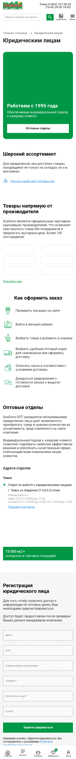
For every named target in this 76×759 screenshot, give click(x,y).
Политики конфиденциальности (27, 743)
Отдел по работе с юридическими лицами (40, 485)
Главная (8, 753)
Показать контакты (21, 506)
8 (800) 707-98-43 (59, 4)
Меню (72, 17)
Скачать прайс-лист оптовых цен (29, 181)
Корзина (38, 753)
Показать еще (12, 281)
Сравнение (61, 17)
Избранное (53, 753)
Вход (68, 753)
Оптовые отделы (38, 128)
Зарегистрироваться (38, 727)
